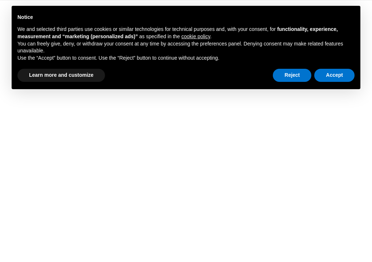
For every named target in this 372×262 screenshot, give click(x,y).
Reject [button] (292, 75)
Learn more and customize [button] (61, 75)
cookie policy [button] (195, 36)
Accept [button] (334, 75)
